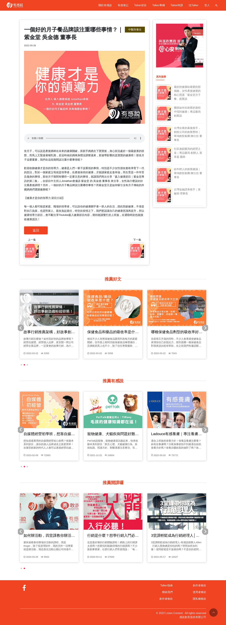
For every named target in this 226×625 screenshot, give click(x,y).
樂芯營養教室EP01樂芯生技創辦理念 (41, 434)
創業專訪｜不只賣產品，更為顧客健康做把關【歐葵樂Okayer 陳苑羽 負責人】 (169, 332)
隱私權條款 (199, 598)
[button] (21, 364)
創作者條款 (166, 598)
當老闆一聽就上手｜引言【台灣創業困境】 (42, 535)
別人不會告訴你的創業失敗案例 (105, 535)
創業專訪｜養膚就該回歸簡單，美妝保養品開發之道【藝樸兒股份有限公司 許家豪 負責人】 (105, 332)
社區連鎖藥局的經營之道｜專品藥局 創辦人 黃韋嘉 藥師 (188, 152)
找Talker (193, 5)
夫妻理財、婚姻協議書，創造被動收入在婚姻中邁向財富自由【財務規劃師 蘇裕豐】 (169, 434)
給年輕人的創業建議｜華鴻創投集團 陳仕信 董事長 (188, 173)
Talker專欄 (158, 5)
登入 (207, 5)
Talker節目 (140, 5)
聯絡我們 (167, 592)
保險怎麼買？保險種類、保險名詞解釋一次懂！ (105, 434)
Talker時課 (176, 5)
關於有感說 (105, 5)
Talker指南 (166, 585)
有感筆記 (123, 5)
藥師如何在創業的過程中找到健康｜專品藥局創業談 (187, 111)
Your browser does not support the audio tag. (84, 138)
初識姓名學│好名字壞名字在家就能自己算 (169, 535)
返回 (36, 230)
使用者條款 (199, 592)
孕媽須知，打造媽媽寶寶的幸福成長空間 (42, 332)
